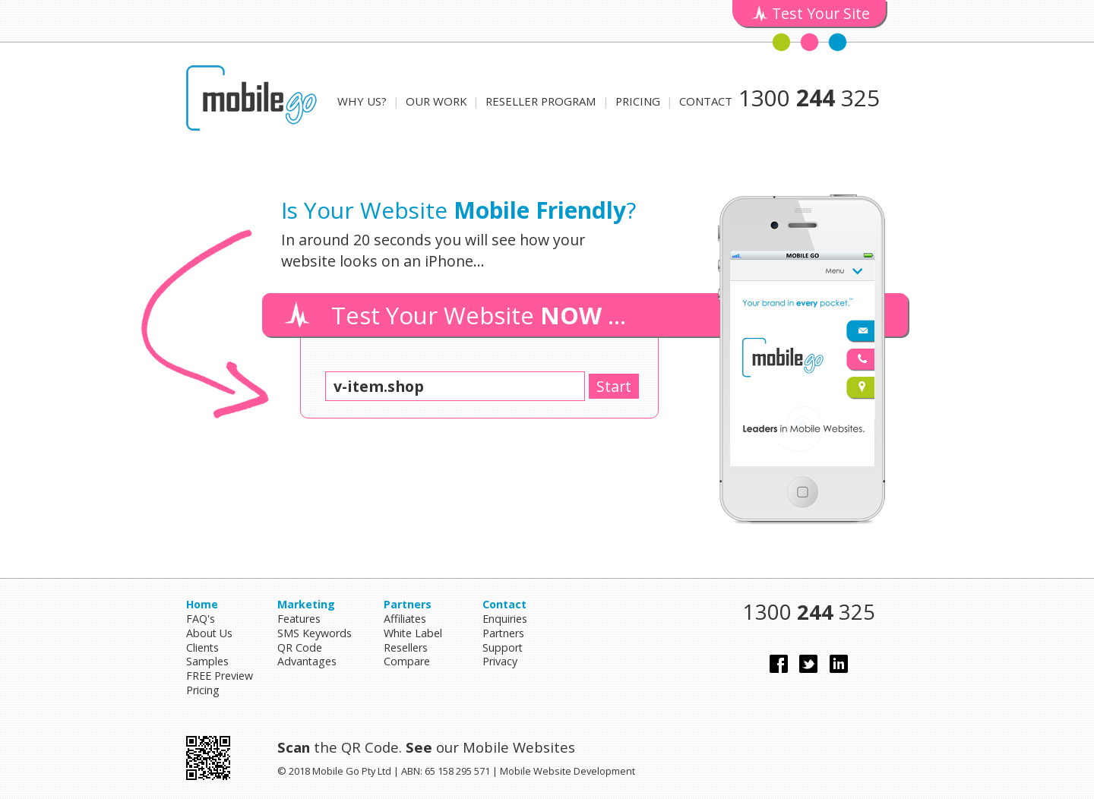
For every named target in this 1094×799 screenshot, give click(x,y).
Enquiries (504, 618)
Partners (503, 633)
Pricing (637, 101)
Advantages (307, 661)
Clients (202, 647)
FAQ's (200, 618)
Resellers (406, 647)
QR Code (299, 647)
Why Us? (362, 101)
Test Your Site (821, 13)
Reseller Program (540, 101)
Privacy (499, 661)
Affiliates (405, 618)
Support (502, 647)
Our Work (436, 101)
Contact (705, 101)
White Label (413, 633)
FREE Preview (219, 675)
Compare (407, 661)
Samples (207, 661)
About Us (209, 633)
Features (299, 618)
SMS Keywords (314, 633)
